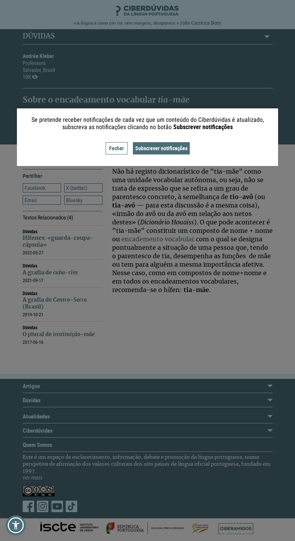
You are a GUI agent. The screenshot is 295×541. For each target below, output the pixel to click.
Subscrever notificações (161, 148)
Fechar (116, 148)
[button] (16, 525)
